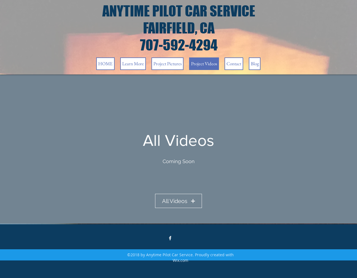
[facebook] (170, 238)
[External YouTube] (178, 176)
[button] (133, 63)
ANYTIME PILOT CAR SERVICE (178, 11)
